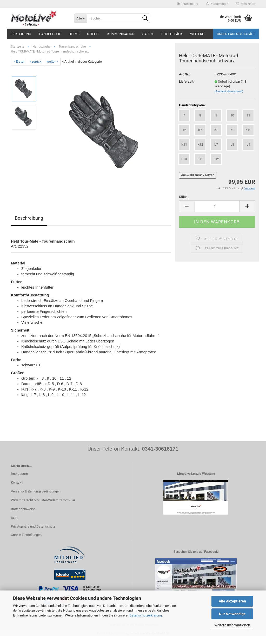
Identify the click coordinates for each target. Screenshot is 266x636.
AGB (14, 518)
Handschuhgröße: (192, 105)
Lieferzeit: (186, 81)
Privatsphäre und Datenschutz (33, 526)
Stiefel (93, 34)
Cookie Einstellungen (26, 535)
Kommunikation (121, 34)
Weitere (197, 34)
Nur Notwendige (232, 614)
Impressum (19, 474)
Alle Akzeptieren (232, 601)
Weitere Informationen (232, 625)
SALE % (148, 34)
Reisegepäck (171, 34)
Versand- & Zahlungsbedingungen (36, 491)
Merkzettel (245, 4)
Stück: (183, 197)
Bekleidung (21, 34)
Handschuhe (50, 34)
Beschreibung (29, 218)
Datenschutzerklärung (145, 615)
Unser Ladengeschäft (236, 34)
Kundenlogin (217, 4)
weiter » (52, 61)
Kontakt (16, 482)
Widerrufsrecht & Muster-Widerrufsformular (43, 500)
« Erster (19, 61)
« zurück (35, 61)
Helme (74, 34)
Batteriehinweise (23, 509)
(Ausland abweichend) (229, 91)
